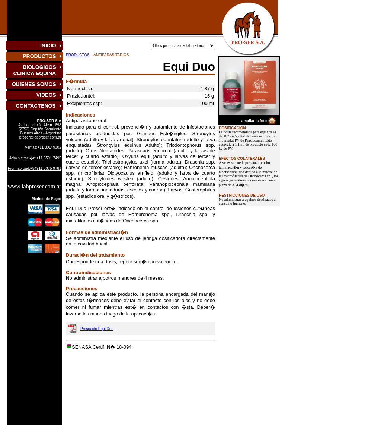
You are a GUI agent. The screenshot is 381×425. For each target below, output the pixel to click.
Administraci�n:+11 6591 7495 (35, 158)
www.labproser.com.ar (34, 186)
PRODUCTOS (78, 55)
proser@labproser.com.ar (40, 137)
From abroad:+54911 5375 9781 (34, 168)
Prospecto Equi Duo (96, 329)
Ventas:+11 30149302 (43, 147)
